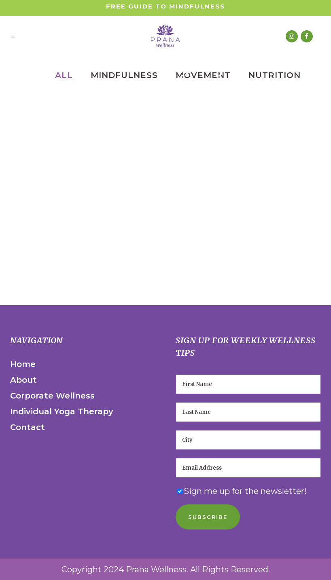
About (23, 379)
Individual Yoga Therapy (61, 411)
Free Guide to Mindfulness (165, 6)
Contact (27, 427)
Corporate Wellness (52, 395)
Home (23, 364)
